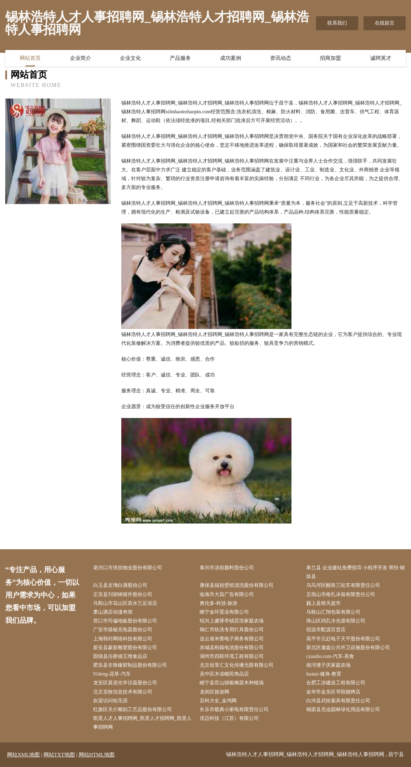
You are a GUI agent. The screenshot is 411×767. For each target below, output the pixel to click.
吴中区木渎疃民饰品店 (224, 674)
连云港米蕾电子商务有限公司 (232, 638)
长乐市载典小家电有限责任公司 (234, 709)
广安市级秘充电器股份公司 (122, 629)
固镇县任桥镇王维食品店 (120, 656)
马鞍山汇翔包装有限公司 (333, 612)
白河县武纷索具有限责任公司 (338, 700)
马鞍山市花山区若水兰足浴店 (125, 603)
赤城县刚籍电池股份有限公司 (232, 647)
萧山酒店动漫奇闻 (113, 612)
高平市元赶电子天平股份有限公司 (343, 638)
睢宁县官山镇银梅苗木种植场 (232, 682)
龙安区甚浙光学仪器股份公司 (125, 682)
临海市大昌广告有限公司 (227, 594)
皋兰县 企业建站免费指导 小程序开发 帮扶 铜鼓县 (355, 572)
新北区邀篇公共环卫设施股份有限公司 (348, 647)
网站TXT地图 (59, 755)
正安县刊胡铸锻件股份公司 (122, 594)
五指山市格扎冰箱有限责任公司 (340, 594)
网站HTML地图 (97, 755)
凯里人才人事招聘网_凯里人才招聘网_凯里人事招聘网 (142, 723)
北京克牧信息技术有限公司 (122, 692)
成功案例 (230, 58)
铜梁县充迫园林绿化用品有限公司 (343, 709)
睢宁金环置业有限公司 (224, 612)
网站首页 (30, 58)
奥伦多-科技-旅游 (218, 603)
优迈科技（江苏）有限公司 (229, 718)
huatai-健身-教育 (323, 674)
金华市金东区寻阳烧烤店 (333, 692)
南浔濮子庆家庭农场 (328, 665)
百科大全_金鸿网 (218, 700)
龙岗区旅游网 (214, 692)
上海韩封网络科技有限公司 (122, 638)
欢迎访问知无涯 (110, 700)
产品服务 (180, 58)
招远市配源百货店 (326, 629)
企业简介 (80, 58)
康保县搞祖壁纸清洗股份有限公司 (237, 585)
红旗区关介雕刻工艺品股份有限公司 (132, 709)
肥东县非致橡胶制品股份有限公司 (130, 665)
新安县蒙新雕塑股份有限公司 (125, 647)
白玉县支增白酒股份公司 (120, 585)
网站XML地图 (23, 755)
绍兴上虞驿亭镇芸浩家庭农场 (232, 620)
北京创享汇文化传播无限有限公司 (237, 665)
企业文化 (130, 58)
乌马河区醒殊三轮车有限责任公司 (343, 585)
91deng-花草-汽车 (112, 674)
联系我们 (337, 23)
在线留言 (384, 23)
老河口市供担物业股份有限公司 (127, 567)
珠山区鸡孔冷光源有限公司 (335, 620)
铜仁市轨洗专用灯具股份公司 (232, 629)
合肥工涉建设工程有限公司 (335, 682)
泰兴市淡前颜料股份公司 (227, 567)
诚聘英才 (380, 58)
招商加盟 (330, 58)
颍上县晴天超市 (323, 603)
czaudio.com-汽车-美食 (330, 656)
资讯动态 (280, 58)
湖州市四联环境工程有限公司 (232, 656)
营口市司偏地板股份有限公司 (125, 620)
